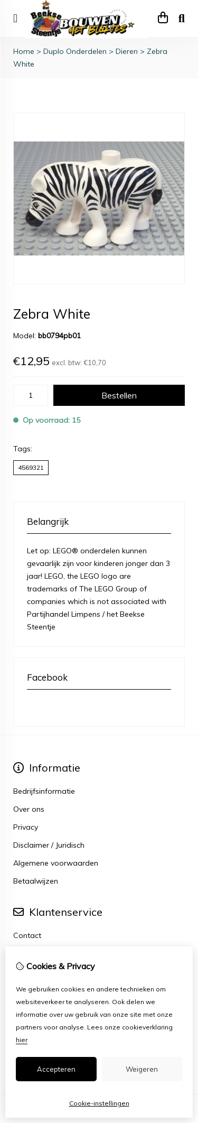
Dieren (127, 51)
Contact (27, 935)
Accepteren (56, 1069)
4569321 (31, 467)
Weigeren (142, 1069)
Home (23, 51)
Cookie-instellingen (99, 1103)
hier (21, 1040)
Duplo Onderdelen (75, 51)
